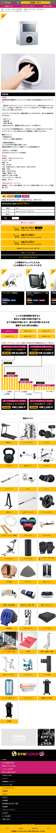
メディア (5, 778)
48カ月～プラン (28, 336)
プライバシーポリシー (9, 810)
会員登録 (5, 791)
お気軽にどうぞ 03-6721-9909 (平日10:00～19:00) (28, 831)
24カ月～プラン (46, 331)
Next (52, 285)
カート (7, 827)
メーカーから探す (7, 769)
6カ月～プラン (9, 331)
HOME (4, 759)
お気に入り (21, 827)
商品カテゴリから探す (9, 766)
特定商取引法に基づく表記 (10, 803)
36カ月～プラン (10, 336)
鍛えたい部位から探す (9, 772)
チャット (48, 827)
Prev (4, 285)
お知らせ (5, 797)
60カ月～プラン (46, 336)
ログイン (5, 794)
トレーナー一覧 (7, 785)
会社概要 (5, 800)
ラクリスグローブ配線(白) (10, 293)
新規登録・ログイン (35, 2)
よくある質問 (6, 816)
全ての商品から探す (8, 763)
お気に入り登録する (29, 223)
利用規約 (5, 807)
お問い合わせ (6, 819)
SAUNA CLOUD (7, 775)
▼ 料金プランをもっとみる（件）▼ (28, 248)
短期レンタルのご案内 (28, 253)
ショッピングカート (8, 788)
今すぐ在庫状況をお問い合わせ (28, 257)
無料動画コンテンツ (8, 781)
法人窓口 (5, 813)
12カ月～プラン (28, 331)
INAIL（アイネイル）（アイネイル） (25, 211)
